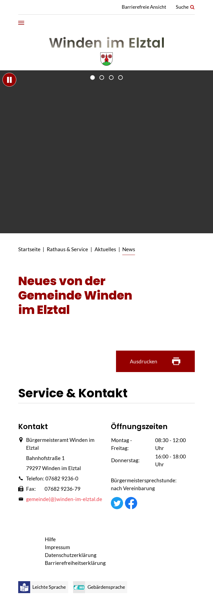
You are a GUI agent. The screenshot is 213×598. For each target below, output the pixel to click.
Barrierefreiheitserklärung (75, 563)
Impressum (57, 547)
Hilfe (50, 539)
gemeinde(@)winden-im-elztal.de (64, 499)
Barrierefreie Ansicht (144, 7)
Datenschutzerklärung (70, 555)
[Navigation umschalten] (21, 22)
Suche (185, 7)
